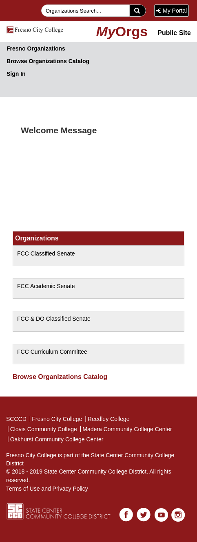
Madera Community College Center (125, 428)
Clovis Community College (42, 428)
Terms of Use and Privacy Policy (47, 488)
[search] (138, 10)
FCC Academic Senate (46, 286)
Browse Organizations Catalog (48, 61)
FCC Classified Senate (46, 253)
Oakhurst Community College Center (55, 439)
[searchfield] (85, 10)
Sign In (16, 74)
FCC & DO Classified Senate (54, 318)
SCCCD (16, 419)
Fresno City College (55, 418)
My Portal (171, 10)
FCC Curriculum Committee (52, 351)
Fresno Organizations (36, 48)
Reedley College (106, 418)
